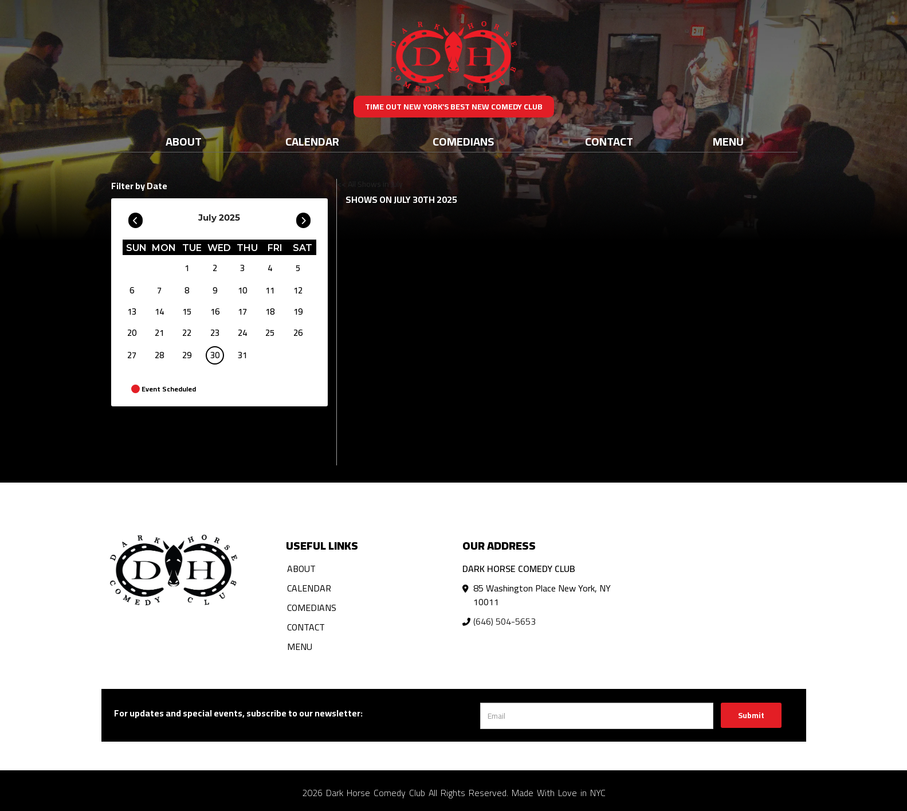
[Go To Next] (303, 217)
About (184, 141)
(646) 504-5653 (504, 621)
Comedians (463, 141)
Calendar (312, 141)
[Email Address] (596, 716)
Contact (609, 141)
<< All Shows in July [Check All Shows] (370, 184)
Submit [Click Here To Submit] (751, 715)
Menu (728, 141)
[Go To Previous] (135, 217)
